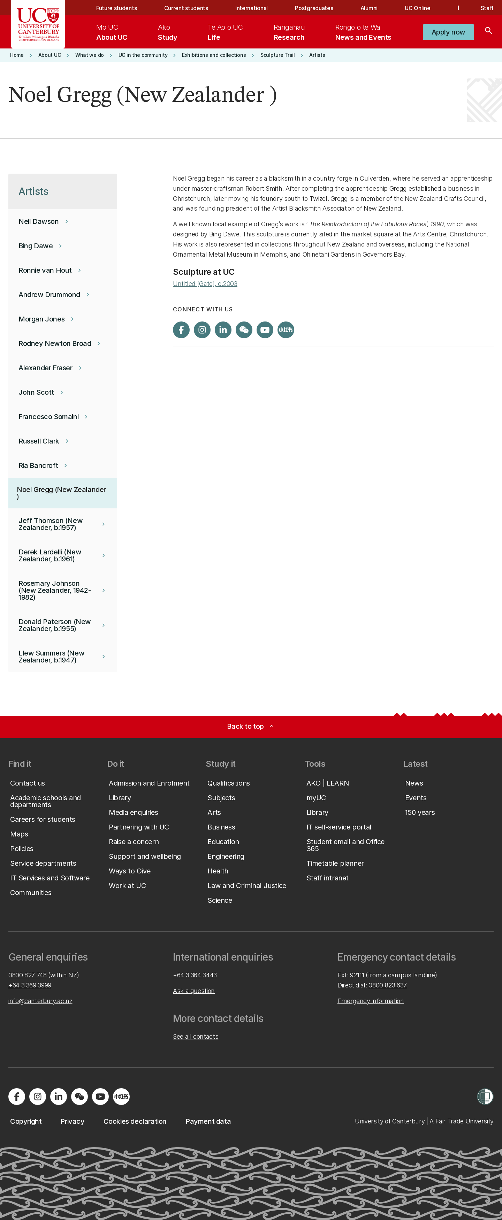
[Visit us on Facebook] (181, 329)
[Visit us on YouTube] (265, 329)
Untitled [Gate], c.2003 (205, 283)
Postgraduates (314, 8)
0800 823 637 (387, 985)
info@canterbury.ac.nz (40, 1001)
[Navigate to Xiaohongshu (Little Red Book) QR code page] (285, 329)
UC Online (417, 8)
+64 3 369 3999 (29, 985)
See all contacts (195, 1036)
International (251, 8)
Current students (186, 8)
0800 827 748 (27, 975)
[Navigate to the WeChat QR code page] (244, 329)
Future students (116, 8)
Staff (487, 8)
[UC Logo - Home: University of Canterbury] (38, 24)
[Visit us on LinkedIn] (223, 329)
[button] (448, 32)
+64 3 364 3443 (195, 975)
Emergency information (370, 1001)
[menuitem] (112, 32)
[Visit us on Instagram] (202, 329)
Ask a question (194, 990)
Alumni (369, 8)
